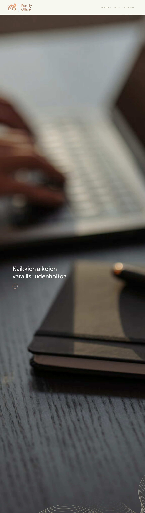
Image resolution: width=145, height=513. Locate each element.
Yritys (117, 7)
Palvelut (106, 7)
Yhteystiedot (128, 7)
